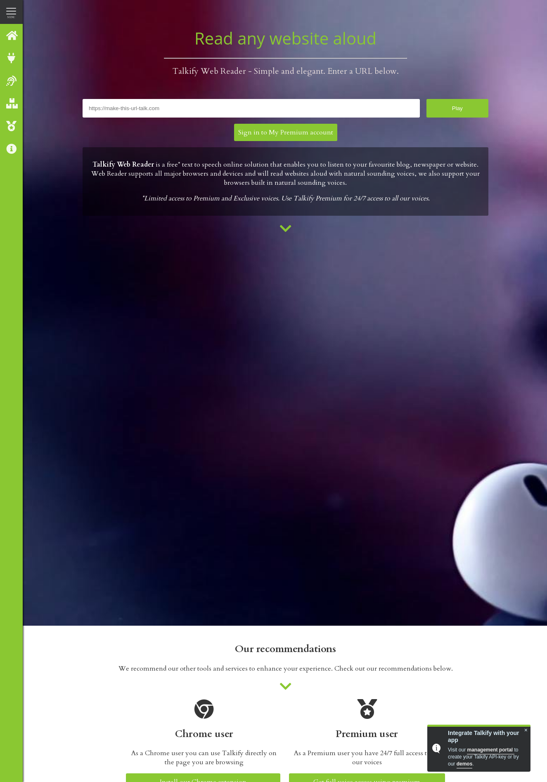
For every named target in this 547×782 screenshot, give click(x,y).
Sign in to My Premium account (285, 132)
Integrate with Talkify (12, 58)
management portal (490, 750)
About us (12, 148)
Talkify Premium (12, 126)
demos (465, 764)
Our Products (12, 103)
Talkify (12, 35)
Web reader (12, 80)
